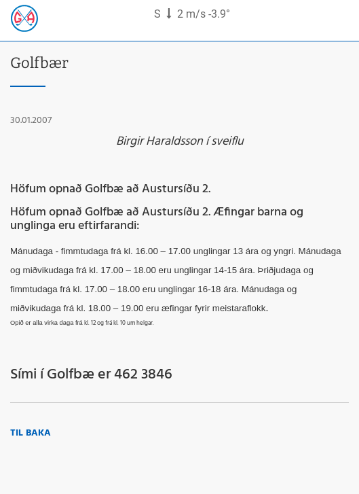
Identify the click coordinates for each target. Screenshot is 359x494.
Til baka (30, 433)
